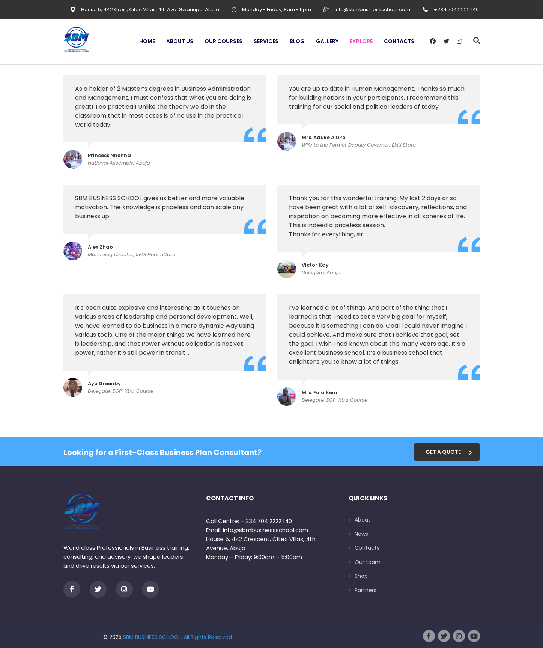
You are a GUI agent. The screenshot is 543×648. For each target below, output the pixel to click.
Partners (365, 590)
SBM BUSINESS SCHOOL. (152, 637)
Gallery (327, 41)
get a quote (449, 452)
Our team (368, 562)
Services (266, 41)
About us (179, 41)
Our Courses (223, 41)
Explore (361, 41)
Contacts (399, 41)
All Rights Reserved (208, 637)
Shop (361, 576)
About (362, 520)
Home (147, 41)
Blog (297, 41)
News (361, 534)
